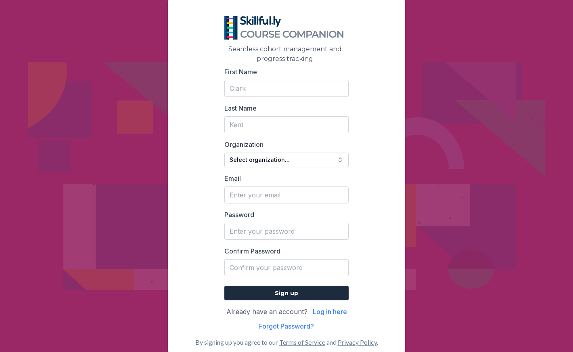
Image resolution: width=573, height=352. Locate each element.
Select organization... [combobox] (286, 159)
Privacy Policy (357, 342)
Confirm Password (252, 251)
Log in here (330, 312)
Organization (243, 144)
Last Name (240, 108)
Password (239, 215)
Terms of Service (302, 342)
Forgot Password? (286, 326)
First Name (240, 72)
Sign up (286, 293)
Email (232, 178)
